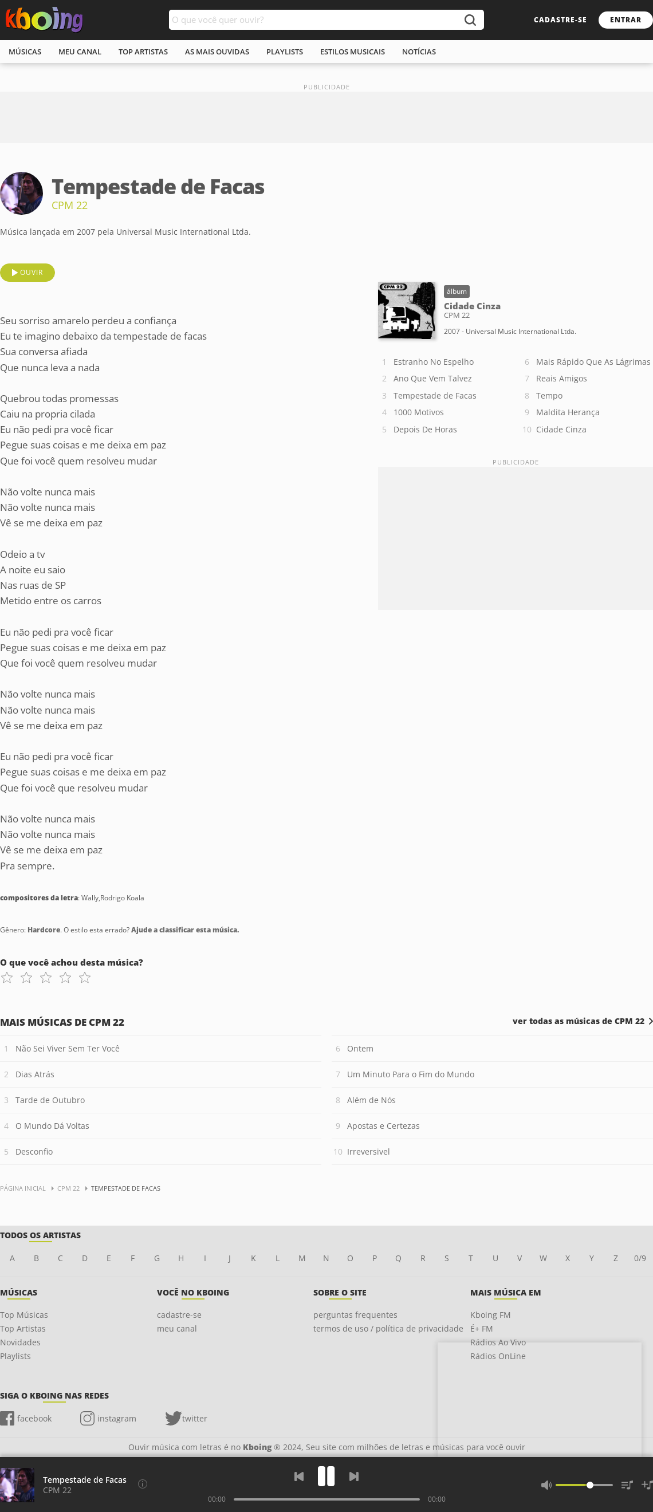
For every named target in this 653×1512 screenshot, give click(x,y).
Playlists (15, 1355)
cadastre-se (560, 20)
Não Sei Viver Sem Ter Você (67, 1048)
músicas (25, 51)
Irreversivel (368, 1151)
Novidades (20, 1342)
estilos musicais (352, 51)
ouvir (31, 272)
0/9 (640, 1258)
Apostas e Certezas (383, 1125)
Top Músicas (24, 1314)
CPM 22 (70, 205)
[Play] (326, 1476)
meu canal (79, 51)
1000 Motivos (419, 412)
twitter (194, 1418)
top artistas (143, 51)
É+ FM (481, 1328)
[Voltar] (299, 1476)
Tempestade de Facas (435, 395)
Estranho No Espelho (434, 361)
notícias (419, 51)
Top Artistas (23, 1328)
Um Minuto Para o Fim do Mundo (410, 1074)
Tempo (549, 395)
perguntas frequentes (355, 1314)
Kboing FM (490, 1314)
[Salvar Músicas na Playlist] (647, 1485)
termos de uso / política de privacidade (388, 1328)
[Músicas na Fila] (627, 1485)
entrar (626, 20)
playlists (284, 51)
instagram (116, 1418)
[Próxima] (354, 1476)
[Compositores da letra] (142, 1484)
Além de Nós (371, 1099)
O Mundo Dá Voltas (52, 1125)
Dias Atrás (34, 1074)
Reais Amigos (561, 378)
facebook (34, 1418)
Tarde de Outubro (50, 1099)
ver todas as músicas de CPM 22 (578, 1021)
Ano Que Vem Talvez (433, 378)
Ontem (360, 1048)
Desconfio (34, 1151)
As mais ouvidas (217, 51)
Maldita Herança (568, 412)
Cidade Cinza (561, 429)
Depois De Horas (425, 429)
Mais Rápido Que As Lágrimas (593, 361)
